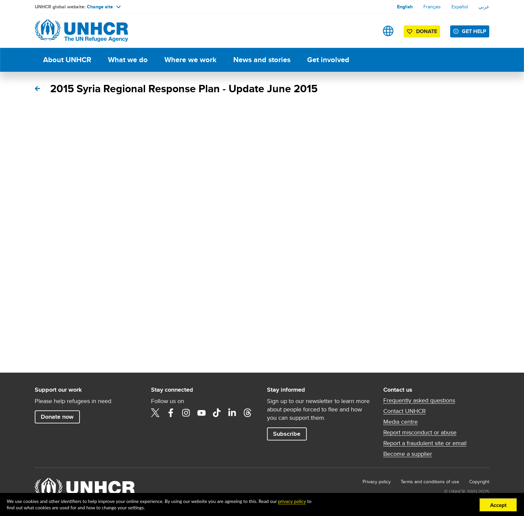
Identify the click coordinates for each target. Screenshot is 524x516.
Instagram (186, 412)
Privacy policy (377, 481)
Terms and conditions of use (430, 481)
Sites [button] (388, 30)
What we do (128, 59)
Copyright (479, 481)
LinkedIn (232, 412)
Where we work (190, 59)
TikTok (217, 412)
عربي (484, 6)
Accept (498, 505)
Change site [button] (104, 6)
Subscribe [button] (286, 433)
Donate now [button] (57, 416)
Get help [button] (474, 31)
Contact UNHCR (404, 411)
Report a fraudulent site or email (425, 443)
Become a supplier (407, 454)
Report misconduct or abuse (419, 432)
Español (459, 6)
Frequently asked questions (419, 400)
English (405, 6)
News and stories (261, 59)
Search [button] (367, 30)
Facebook (170, 412)
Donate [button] (426, 31)
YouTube (201, 412)
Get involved (328, 59)
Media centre (400, 421)
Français (432, 6)
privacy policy (292, 501)
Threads (247, 412)
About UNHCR (67, 59)
